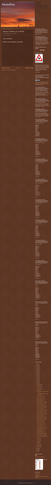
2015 (37, 379)
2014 (37, 380)
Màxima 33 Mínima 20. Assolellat (42, 407)
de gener (38, 446)
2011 (37, 448)
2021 (37, 370)
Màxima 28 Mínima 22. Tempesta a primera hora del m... (42, 429)
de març (38, 443)
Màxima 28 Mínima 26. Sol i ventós (42, 436)
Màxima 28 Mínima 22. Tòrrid (41, 424)
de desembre (39, 384)
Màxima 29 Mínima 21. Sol (41, 400)
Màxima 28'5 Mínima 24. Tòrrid (41, 411)
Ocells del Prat (37, 475)
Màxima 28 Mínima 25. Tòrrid (41, 430)
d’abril (38, 442)
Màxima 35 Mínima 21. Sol (41, 404)
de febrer (38, 445)
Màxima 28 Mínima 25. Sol (41, 415)
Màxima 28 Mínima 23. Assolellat (42, 418)
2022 (37, 369)
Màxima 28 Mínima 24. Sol (41, 421)
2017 (37, 376)
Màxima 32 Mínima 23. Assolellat (42, 401)
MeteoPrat (8, 4)
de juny (38, 439)
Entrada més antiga (29, 67)
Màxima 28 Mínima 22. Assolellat (42, 433)
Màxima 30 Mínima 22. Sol (41, 398)
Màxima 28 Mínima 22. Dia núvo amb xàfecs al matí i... (42, 394)
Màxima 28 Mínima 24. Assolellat (42, 417)
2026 (37, 363)
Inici (17, 67)
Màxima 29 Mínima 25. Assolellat (42, 414)
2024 (37, 366)
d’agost (38, 390)
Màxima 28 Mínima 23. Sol (41, 422)
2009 (37, 451)
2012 (37, 383)
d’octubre (38, 387)
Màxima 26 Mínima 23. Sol (41, 425)
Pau (37, 455)
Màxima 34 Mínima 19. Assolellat (42, 405)
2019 (37, 373)
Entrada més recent (6, 67)
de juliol (38, 438)
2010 (37, 449)
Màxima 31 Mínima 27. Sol (41, 397)
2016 (37, 377)
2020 (37, 372)
